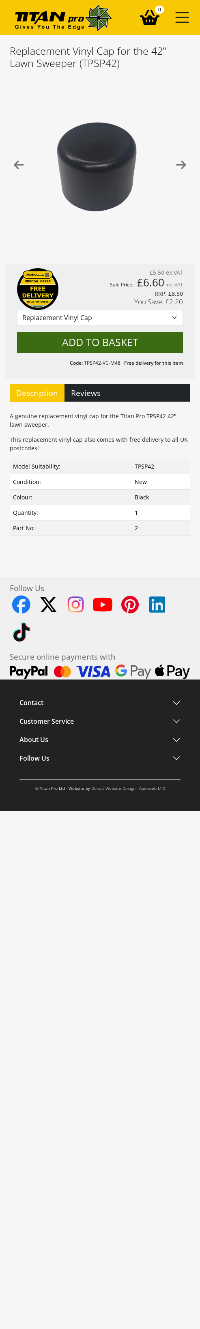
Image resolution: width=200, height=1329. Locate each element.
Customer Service (46, 721)
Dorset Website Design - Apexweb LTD (128, 788)
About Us (33, 740)
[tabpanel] (100, 479)
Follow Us (34, 758)
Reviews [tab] (86, 392)
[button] (182, 17)
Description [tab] (37, 392)
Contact (31, 703)
